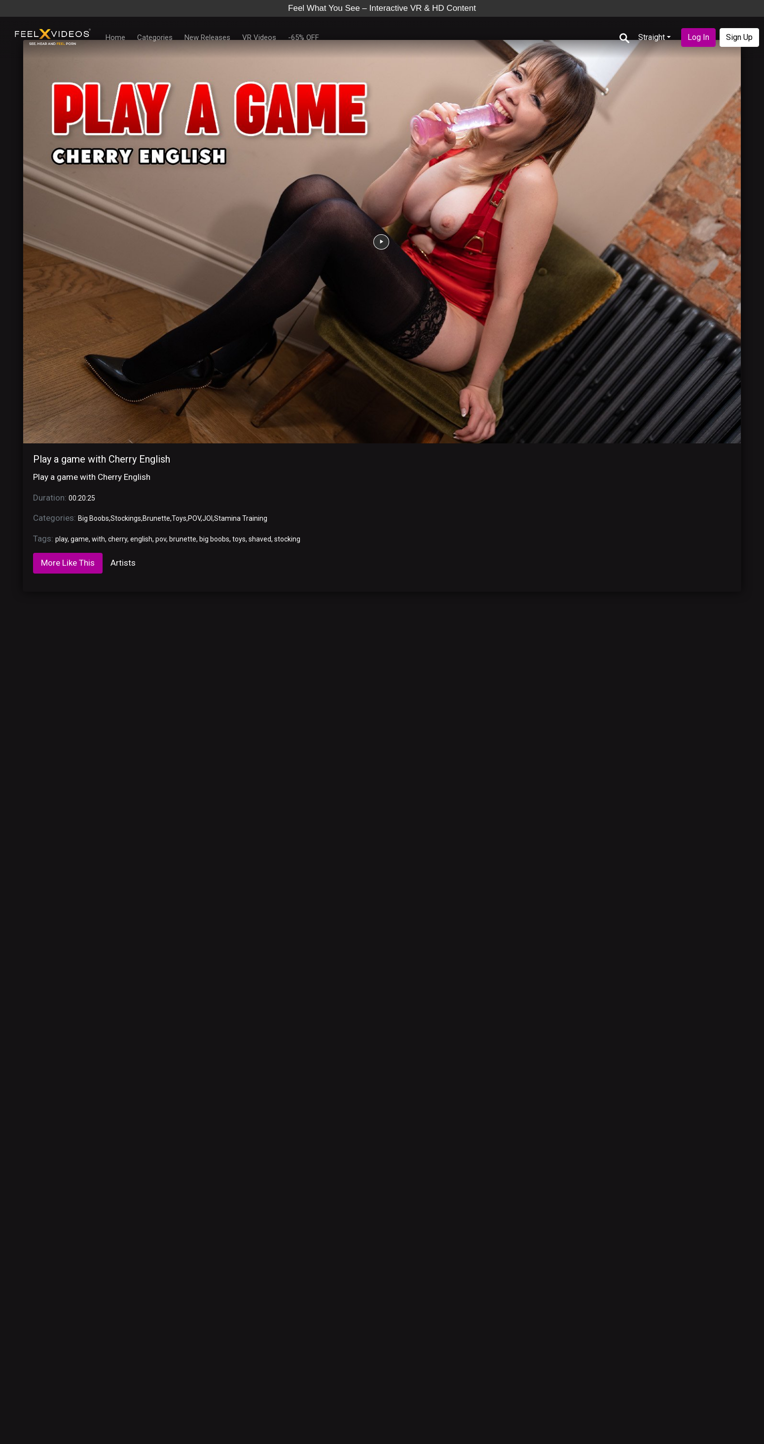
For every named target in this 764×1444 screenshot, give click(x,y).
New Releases (207, 37)
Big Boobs (93, 518)
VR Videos (259, 37)
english (141, 539)
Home (115, 37)
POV (194, 518)
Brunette (156, 518)
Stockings (125, 518)
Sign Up (739, 37)
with (98, 539)
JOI (207, 518)
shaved (260, 539)
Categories (155, 37)
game (80, 539)
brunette (182, 539)
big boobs (214, 539)
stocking (287, 539)
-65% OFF (303, 37)
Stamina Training (240, 518)
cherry (117, 539)
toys (239, 539)
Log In (698, 37)
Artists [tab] (123, 563)
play (61, 539)
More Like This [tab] (68, 563)
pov (160, 539)
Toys (179, 518)
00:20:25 (82, 498)
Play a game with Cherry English (101, 459)
